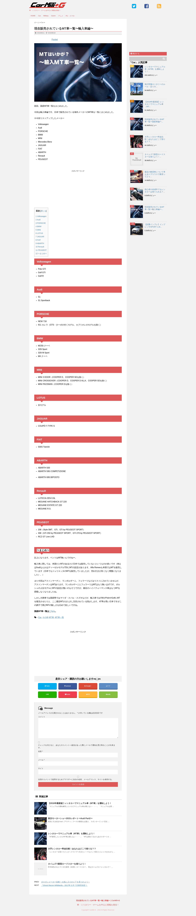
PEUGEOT (41, 250)
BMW (38, 226)
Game (53, 16)
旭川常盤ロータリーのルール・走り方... (155, 85)
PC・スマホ (70, 16)
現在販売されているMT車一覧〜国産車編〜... (154, 120)
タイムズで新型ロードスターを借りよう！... (155, 155)
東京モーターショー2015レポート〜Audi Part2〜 (70, 818)
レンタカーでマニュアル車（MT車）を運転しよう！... (155, 69)
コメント (41, 717)
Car (39, 16)
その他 (45, 617)
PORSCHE (41, 223)
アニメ (60, 16)
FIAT (38, 240)
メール (41, 760)
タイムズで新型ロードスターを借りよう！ (67, 864)
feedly (108, 694)
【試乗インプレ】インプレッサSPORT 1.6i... (155, 225)
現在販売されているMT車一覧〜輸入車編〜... (154, 208)
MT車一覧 (59, 617)
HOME (33, 16)
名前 (40, 751)
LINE (47, 694)
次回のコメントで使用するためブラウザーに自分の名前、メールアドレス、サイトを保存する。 (75, 779)
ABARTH (40, 243)
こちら (52, 611)
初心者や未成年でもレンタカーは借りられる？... (155, 190)
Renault (40, 247)
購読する (135, 54)
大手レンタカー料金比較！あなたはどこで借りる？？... (155, 139)
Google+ (88, 686)
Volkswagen (41, 216)
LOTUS (39, 233)
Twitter (47, 686)
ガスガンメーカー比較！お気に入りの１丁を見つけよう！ (65, 882)
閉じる (43, 211)
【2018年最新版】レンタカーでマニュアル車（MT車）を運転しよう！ (79, 803)
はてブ (108, 686)
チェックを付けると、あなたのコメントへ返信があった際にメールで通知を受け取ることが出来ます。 (76, 746)
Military (45, 16)
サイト (40, 768)
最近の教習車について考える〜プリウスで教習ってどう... (155, 174)
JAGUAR (40, 237)
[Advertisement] (78, 189)
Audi (38, 220)
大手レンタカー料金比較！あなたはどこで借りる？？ (72, 849)
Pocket (55, 39)
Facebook (67, 686)
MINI (38, 230)
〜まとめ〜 (41, 254)
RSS (88, 694)
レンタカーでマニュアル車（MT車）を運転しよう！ (71, 833)
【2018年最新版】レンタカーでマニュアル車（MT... (154, 104)
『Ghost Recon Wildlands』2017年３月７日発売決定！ (64, 885)
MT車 (51, 617)
